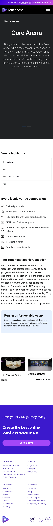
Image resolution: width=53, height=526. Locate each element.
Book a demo (26, 442)
